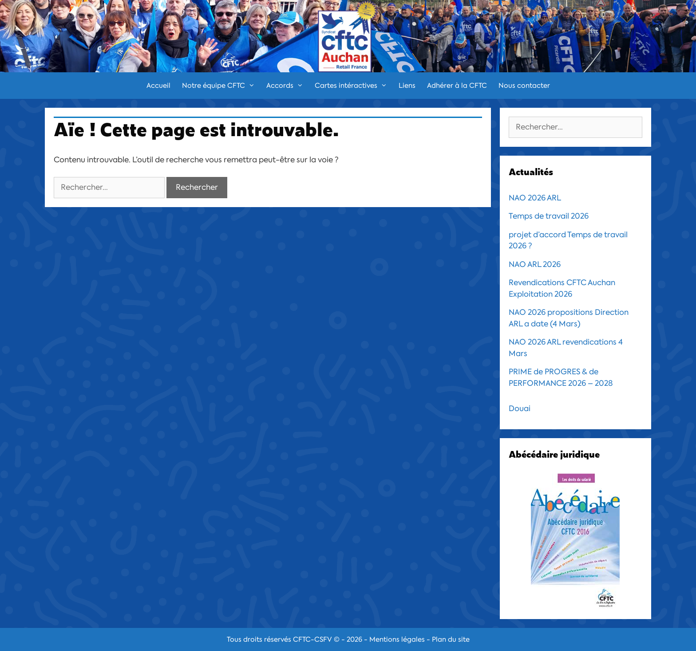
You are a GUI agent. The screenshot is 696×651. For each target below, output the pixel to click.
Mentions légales (397, 639)
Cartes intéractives (354, 85)
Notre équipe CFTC (221, 85)
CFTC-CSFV (312, 639)
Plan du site (451, 639)
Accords (287, 85)
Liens (407, 85)
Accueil (158, 85)
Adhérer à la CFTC (457, 85)
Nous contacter (524, 85)
